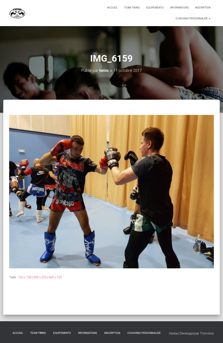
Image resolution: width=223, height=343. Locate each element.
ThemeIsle (207, 333)
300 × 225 (40, 277)
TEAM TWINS (132, 7)
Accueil (112, 7)
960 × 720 (55, 277)
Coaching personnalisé (193, 18)
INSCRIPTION (203, 7)
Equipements (155, 7)
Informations (179, 7)
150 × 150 (24, 277)
